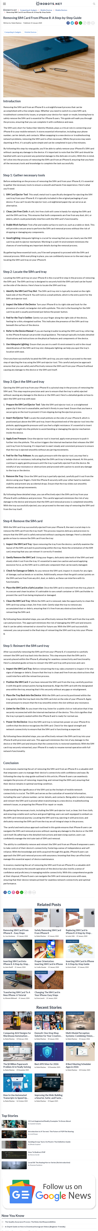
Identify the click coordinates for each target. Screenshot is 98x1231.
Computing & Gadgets (12, 32)
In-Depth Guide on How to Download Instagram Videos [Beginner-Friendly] (35, 1227)
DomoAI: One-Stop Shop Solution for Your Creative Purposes (48, 1036)
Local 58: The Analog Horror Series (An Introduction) (49, 1162)
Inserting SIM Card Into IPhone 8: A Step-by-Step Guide (15, 964)
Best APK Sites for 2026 (47, 1064)
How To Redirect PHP (36, 1152)
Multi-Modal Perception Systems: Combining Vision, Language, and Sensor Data (79, 1036)
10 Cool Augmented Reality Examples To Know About (49, 1121)
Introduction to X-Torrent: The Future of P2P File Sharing (51, 1131)
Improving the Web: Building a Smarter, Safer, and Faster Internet (49, 1098)
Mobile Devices (30, 32)
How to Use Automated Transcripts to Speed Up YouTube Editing (15, 1098)
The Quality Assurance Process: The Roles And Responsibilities (30, 1222)
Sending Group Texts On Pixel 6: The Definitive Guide (49, 1142)
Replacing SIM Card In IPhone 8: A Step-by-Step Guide (78, 933)
